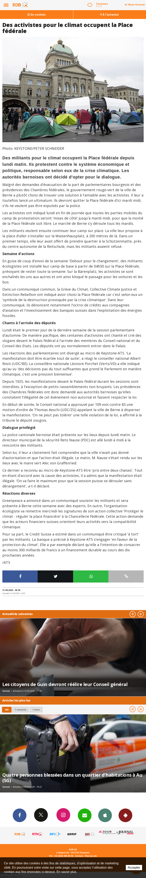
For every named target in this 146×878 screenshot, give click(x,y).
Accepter (134, 867)
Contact (79, 856)
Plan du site (91, 856)
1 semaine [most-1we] (20, 709)
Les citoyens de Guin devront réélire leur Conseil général (64, 684)
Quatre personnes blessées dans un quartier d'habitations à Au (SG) (72, 777)
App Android (125, 815)
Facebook (19, 815)
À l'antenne (109, 14)
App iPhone (105, 815)
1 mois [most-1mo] (36, 709)
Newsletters (85, 815)
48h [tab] (7, 709)
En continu (36, 14)
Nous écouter (136, 4)
